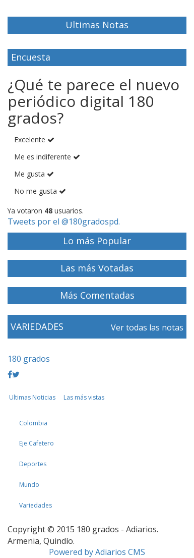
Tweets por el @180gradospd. (64, 221)
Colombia (33, 423)
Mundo (29, 484)
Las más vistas (83, 397)
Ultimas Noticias (32, 397)
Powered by (97, 551)
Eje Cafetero (36, 443)
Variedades (35, 505)
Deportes (32, 464)
